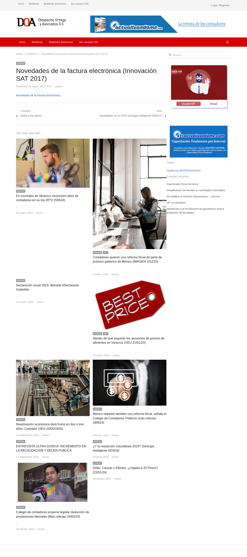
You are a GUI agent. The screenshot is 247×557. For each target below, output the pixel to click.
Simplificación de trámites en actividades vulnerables (195, 190)
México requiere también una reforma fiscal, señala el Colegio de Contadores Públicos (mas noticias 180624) (129, 418)
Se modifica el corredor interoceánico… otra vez (193, 196)
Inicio (21, 3)
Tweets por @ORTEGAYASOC (183, 170)
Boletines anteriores (55, 3)
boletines (21, 63)
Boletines (34, 3)
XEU (106, 252)
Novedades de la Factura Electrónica (38, 95)
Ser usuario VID (80, 3)
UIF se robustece (176, 202)
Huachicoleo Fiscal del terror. (182, 184)
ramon (58, 86)
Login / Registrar (220, 5)
